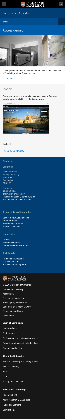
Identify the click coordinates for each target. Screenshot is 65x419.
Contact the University (13, 289)
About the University (13, 356)
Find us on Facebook (12, 259)
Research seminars (12, 242)
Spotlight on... (9, 410)
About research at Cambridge (16, 400)
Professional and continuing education (20, 338)
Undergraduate (10, 328)
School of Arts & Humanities (16, 218)
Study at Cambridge (13, 322)
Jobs (5, 371)
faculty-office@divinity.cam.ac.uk (19, 197)
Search (61, 4)
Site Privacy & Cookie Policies (17, 200)
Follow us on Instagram (13, 264)
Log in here (8, 78)
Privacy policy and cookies (15, 302)
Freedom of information (13, 298)
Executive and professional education (20, 343)
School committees (11, 226)
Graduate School (10, 221)
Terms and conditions (13, 311)
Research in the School (13, 223)
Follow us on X (9, 262)
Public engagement (12, 405)
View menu (4, 4)
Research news (10, 395)
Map (5, 376)
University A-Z (9, 315)
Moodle (6, 240)
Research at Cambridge (14, 389)
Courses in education (12, 348)
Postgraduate (9, 333)
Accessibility (8, 294)
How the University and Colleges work (20, 361)
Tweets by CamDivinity (13, 151)
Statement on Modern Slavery (17, 307)
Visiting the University (13, 381)
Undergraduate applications (15, 245)
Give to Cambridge (11, 366)
